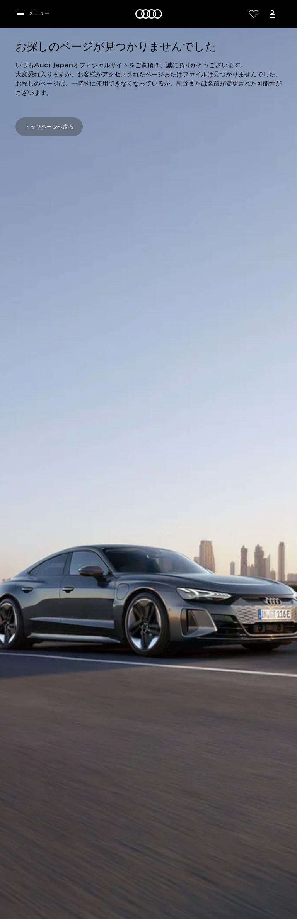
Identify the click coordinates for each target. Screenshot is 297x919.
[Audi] (148, 14)
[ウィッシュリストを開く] (253, 14)
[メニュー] (32, 13)
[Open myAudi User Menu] (272, 14)
